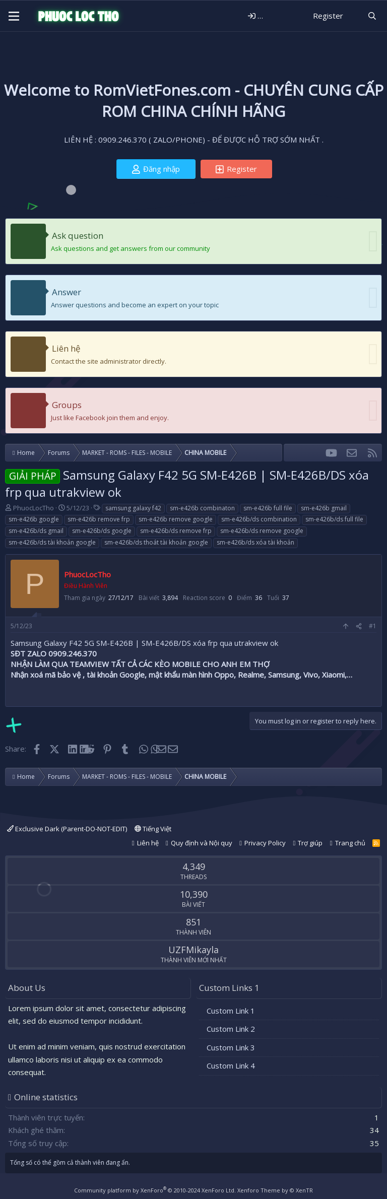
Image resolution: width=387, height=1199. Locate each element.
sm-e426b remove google (176, 519)
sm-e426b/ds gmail (36, 530)
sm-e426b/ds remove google (261, 530)
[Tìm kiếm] (372, 16)
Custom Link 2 (231, 1029)
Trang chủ (350, 842)
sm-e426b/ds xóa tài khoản (255, 542)
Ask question (77, 235)
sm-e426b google (34, 519)
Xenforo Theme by (275, 1190)
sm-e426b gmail (324, 508)
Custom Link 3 (231, 1047)
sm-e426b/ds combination (259, 519)
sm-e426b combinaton (202, 508)
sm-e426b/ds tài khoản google (52, 542)
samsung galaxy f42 (133, 508)
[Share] (358, 626)
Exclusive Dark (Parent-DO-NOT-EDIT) (67, 828)
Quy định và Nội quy (201, 842)
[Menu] (14, 16)
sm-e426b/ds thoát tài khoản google (156, 542)
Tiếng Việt (153, 828)
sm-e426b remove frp (99, 519)
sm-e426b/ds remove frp (176, 530)
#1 (372, 626)
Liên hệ (66, 348)
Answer (66, 292)
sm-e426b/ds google (102, 530)
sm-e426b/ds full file (334, 519)
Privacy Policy (265, 842)
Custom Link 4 (231, 1065)
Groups (67, 405)
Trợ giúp (310, 842)
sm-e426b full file (267, 508)
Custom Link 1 (231, 1011)
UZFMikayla (193, 950)
